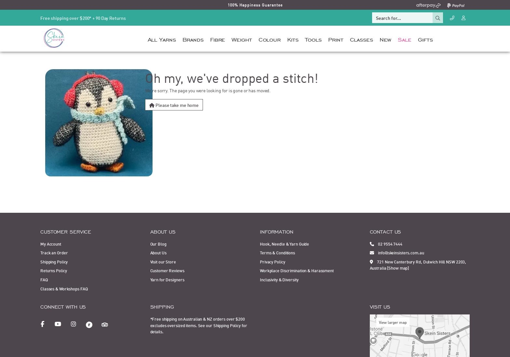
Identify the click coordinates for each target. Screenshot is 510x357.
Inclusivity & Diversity (279, 279)
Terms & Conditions (277, 252)
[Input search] (402, 17)
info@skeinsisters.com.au (397, 252)
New (386, 38)
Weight (242, 38)
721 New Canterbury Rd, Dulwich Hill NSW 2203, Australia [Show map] (418, 265)
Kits (293, 38)
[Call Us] (452, 17)
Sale (404, 38)
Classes (361, 38)
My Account (50, 244)
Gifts (425, 38)
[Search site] (438, 17)
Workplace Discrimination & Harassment (297, 270)
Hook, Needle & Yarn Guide (284, 244)
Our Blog (158, 244)
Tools (313, 38)
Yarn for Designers (167, 279)
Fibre (217, 38)
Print (335, 38)
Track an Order (54, 252)
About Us (158, 252)
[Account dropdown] (464, 17)
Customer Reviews (167, 270)
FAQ (44, 279)
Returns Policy (53, 270)
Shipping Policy (54, 261)
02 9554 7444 (386, 244)
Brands (193, 38)
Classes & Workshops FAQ (63, 288)
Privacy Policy (272, 261)
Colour (270, 38)
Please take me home (174, 105)
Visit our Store (163, 261)
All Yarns (162, 38)
